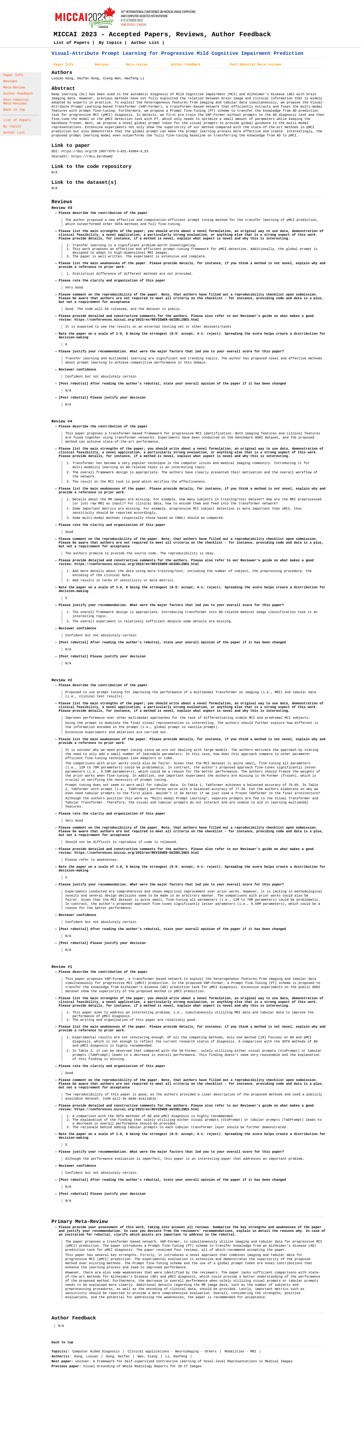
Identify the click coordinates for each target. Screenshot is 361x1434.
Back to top (14, 110)
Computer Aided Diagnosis (97, 1351)
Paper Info (13, 75)
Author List (14, 133)
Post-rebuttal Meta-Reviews (16, 102)
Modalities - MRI (241, 1351)
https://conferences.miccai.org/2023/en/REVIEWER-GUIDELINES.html (137, 320)
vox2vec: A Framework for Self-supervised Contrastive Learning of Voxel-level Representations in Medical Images (183, 1361)
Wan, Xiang (149, 1356)
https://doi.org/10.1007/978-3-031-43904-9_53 (104, 151)
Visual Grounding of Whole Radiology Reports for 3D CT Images (142, 1366)
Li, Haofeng (177, 1356)
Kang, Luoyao (87, 1356)
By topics (12, 126)
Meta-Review (14, 87)
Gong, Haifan (119, 1356)
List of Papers (17, 120)
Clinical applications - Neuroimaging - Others (173, 1351)
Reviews (10, 81)
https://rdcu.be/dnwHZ (92, 156)
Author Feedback (18, 94)
